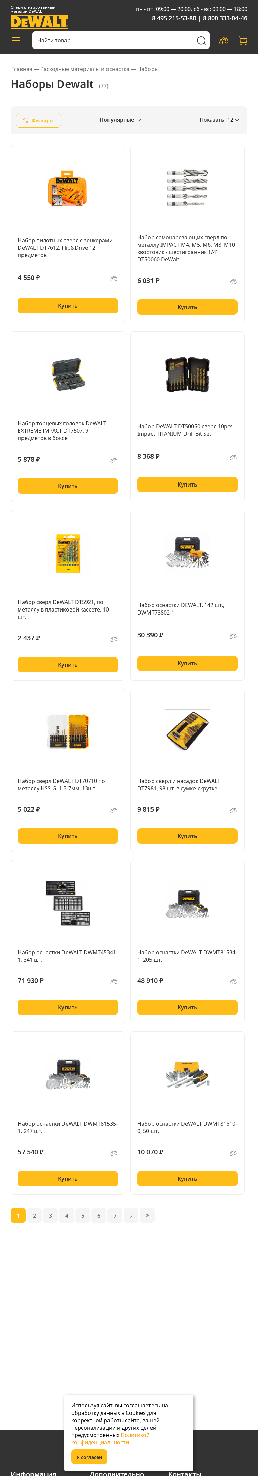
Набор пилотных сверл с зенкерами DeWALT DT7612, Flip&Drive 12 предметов (65, 248)
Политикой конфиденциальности (110, 1438)
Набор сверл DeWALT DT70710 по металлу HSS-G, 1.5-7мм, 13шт (61, 784)
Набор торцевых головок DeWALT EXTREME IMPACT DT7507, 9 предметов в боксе (62, 431)
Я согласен (89, 1457)
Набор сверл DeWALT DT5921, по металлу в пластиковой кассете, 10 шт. (63, 609)
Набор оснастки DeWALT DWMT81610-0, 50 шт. (187, 1127)
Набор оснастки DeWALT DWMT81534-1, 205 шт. (187, 955)
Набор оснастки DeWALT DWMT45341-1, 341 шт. (68, 955)
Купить (68, 305)
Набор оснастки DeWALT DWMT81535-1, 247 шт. (68, 1127)
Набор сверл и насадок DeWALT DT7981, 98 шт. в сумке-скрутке (178, 784)
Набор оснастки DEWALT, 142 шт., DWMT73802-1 (180, 608)
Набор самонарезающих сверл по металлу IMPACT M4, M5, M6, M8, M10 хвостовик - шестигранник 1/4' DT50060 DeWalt (186, 248)
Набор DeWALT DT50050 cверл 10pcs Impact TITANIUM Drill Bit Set (185, 430)
